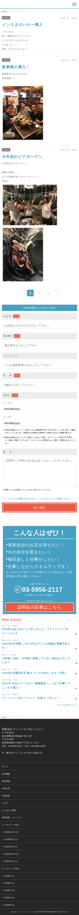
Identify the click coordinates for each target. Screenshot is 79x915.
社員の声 (6, 788)
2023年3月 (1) (11, 839)
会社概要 (6, 774)
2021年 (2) (9, 898)
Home (4, 11)
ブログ (6, 18)
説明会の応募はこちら (39, 607)
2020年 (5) (9, 905)
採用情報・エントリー (12, 817)
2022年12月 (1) (11, 854)
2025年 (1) (9, 876)
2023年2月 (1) (11, 847)
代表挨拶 (6, 796)
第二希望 (39, 421)
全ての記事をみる (66, 705)
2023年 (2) (9, 883)
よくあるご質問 (9, 810)
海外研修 (6, 781)
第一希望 (39, 407)
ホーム (5, 766)
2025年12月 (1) (11, 832)
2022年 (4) (9, 890)
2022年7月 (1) (11, 861)
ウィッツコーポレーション (7, 4)
